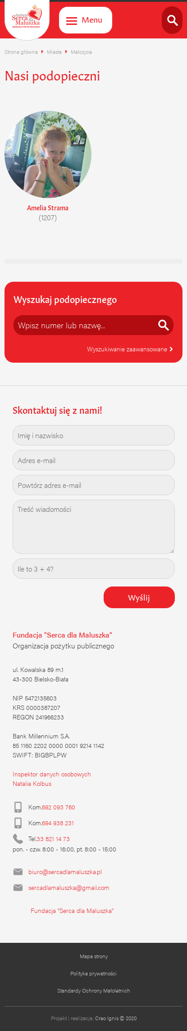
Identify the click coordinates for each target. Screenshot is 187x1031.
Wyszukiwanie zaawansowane (130, 348)
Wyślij (139, 596)
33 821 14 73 (53, 838)
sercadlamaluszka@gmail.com (68, 887)
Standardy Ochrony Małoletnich (93, 990)
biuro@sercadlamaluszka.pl (65, 871)
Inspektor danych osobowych (52, 773)
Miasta (54, 51)
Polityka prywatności (93, 973)
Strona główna (21, 51)
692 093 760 (58, 806)
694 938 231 (58, 822)
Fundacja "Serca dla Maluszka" (72, 910)
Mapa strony (94, 956)
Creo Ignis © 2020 (116, 1018)
